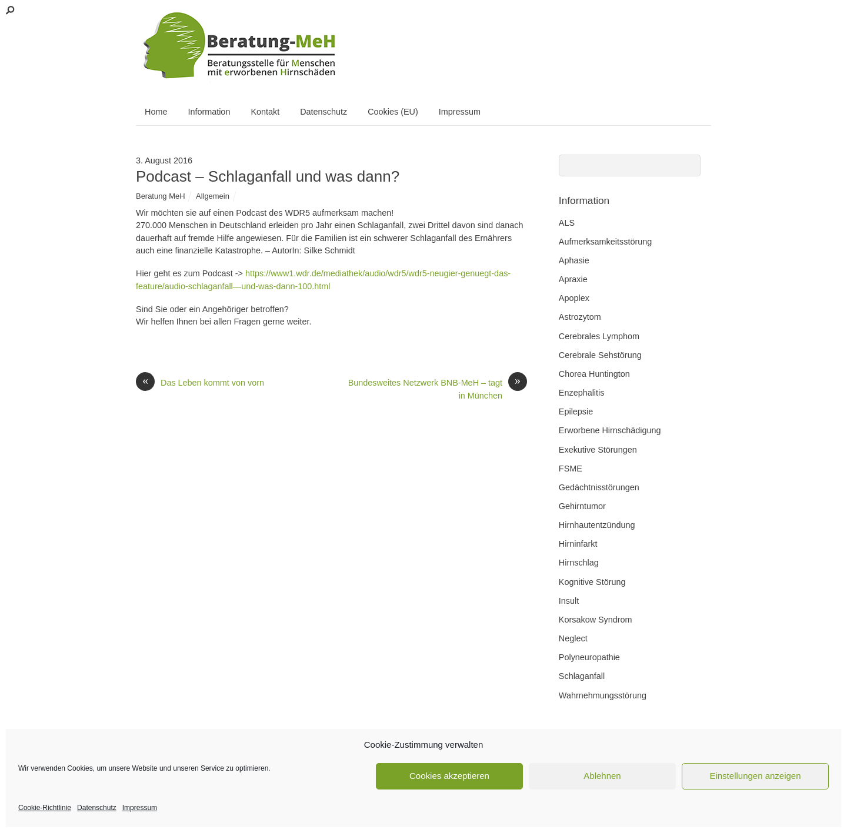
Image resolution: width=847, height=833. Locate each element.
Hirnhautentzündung (597, 525)
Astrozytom (580, 317)
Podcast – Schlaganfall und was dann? (267, 176)
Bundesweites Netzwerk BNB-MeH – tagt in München (437, 388)
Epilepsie (576, 411)
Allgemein (212, 196)
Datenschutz (96, 808)
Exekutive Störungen (598, 449)
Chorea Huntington (594, 374)
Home (156, 111)
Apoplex (574, 298)
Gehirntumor (582, 506)
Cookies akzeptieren (449, 776)
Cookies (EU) (393, 111)
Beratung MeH (160, 196)
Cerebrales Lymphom (599, 336)
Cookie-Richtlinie (44, 808)
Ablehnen (602, 776)
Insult (569, 600)
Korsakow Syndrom (595, 619)
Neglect (573, 638)
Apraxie (573, 279)
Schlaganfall (582, 676)
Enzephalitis (582, 392)
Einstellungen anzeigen (755, 776)
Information (209, 111)
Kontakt (265, 111)
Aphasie (574, 260)
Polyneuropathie (589, 657)
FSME (570, 468)
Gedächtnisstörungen (599, 487)
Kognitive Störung (592, 582)
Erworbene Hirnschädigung (610, 430)
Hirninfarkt (578, 543)
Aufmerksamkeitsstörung (605, 241)
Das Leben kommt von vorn (200, 383)
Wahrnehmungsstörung (602, 695)
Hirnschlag (579, 562)
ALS (567, 223)
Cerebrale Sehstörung (600, 355)
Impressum (139, 808)
